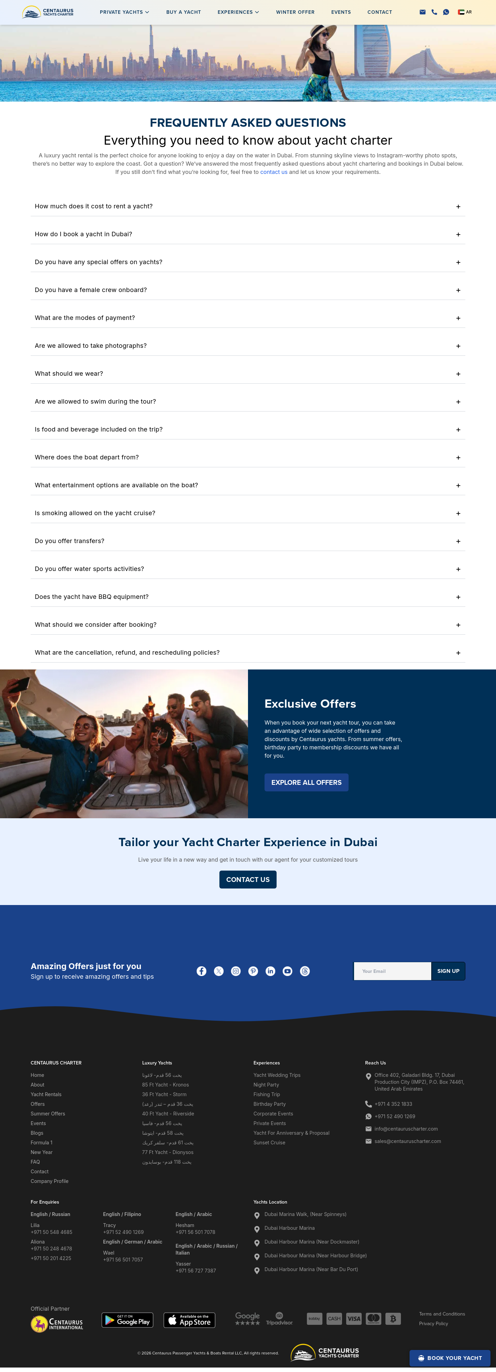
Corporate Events (273, 1113)
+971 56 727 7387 (196, 1271)
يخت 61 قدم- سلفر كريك (168, 1142)
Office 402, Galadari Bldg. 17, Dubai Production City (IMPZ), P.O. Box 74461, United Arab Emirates (420, 1082)
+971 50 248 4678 (51, 1248)
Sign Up (448, 971)
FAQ (35, 1162)
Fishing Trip (267, 1094)
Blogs (37, 1133)
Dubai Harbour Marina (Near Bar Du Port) (311, 1269)
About (37, 1085)
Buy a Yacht (183, 12)
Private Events (270, 1123)
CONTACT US (248, 879)
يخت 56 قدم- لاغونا (162, 1075)
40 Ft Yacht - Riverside (168, 1113)
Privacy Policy (433, 1323)
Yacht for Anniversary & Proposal (292, 1133)
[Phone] (434, 12)
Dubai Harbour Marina (290, 1228)
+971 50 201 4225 (51, 1258)
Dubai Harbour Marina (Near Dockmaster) (312, 1242)
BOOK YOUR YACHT (450, 1358)
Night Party (266, 1085)
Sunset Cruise (269, 1142)
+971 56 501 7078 (196, 1232)
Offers (38, 1104)
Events (341, 12)
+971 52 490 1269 (395, 1116)
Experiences (235, 12)
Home (37, 1075)
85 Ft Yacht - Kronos (165, 1085)
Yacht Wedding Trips (277, 1075)
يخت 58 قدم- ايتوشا (163, 1133)
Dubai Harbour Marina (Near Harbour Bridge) (316, 1255)
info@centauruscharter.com (406, 1129)
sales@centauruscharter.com (408, 1141)
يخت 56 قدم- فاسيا (162, 1123)
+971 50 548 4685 (51, 1232)
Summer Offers (48, 1113)
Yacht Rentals (46, 1094)
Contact (380, 12)
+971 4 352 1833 (393, 1104)
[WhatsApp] (446, 12)
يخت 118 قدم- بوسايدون (167, 1162)
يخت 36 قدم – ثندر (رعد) (167, 1104)
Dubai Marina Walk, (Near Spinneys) (306, 1214)
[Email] (422, 12)
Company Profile (50, 1181)
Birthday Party (270, 1104)
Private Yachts (121, 12)
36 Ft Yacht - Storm (164, 1094)
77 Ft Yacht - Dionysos (168, 1152)
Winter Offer (295, 12)
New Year (42, 1152)
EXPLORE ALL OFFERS (306, 782)
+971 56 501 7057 (123, 1259)
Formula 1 (41, 1142)
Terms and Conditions (442, 1313)
